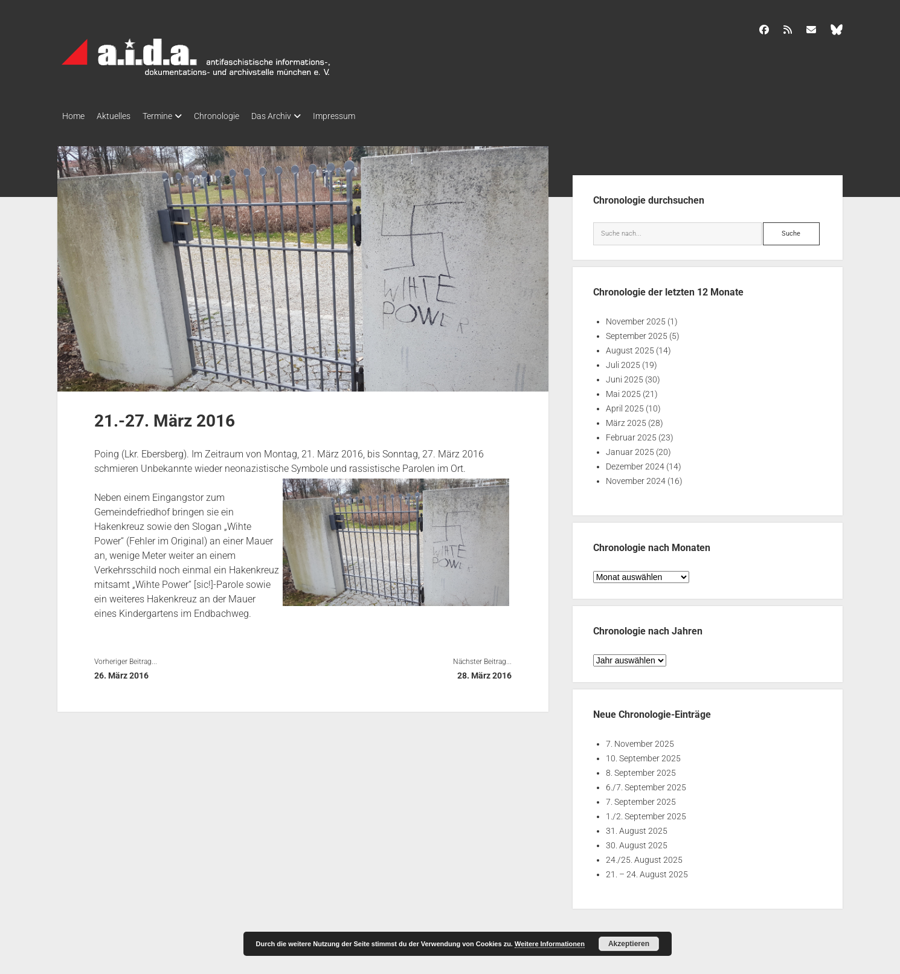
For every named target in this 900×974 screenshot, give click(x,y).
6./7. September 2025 (646, 784)
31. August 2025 (636, 827)
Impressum (364, 116)
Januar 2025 (630, 448)
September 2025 (636, 332)
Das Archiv (295, 116)
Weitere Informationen (550, 943)
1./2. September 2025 (646, 813)
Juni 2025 (624, 376)
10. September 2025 (643, 755)
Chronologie (234, 116)
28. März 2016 (484, 672)
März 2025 (626, 419)
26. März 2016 (121, 672)
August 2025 (630, 347)
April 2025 (625, 405)
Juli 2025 (623, 361)
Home (73, 116)
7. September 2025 (641, 798)
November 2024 (636, 477)
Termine (169, 116)
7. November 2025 (640, 740)
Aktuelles (120, 116)
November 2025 (636, 318)
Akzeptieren (628, 944)
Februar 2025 (631, 434)
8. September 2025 (641, 769)
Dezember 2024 (635, 463)
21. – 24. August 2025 (647, 871)
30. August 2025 (636, 842)
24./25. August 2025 (644, 856)
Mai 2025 (623, 390)
